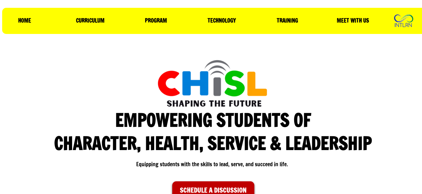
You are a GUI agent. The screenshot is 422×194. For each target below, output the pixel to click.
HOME (24, 21)
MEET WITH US (353, 21)
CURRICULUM (90, 21)
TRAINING (287, 21)
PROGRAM (156, 21)
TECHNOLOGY (222, 21)
